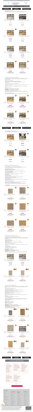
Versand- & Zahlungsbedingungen (6, 396)
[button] (5, 20)
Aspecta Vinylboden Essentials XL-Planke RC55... (10, 68)
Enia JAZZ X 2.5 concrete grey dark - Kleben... (22, 157)
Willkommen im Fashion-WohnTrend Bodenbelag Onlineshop (11, 0)
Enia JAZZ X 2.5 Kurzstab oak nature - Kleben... (10, 157)
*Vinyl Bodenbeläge (8, 6)
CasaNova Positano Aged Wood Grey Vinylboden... (22, 260)
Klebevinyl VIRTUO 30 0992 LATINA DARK (22, 20)
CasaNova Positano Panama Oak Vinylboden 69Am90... (10, 260)
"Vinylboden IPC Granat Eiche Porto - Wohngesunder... (22, 227)
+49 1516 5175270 (13, 11)
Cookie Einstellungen (6, 405)
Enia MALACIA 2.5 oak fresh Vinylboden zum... (10, 36)
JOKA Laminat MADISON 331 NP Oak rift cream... (22, 276)
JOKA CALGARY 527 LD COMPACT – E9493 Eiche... (22, 316)
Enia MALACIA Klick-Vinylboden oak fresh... (22, 36)
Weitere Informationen (28, 410)
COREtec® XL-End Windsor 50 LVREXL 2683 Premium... (22, 103)
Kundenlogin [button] (23, 0)
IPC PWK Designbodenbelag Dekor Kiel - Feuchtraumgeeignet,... (22, 211)
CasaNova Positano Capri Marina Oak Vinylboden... (23, 52)
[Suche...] (8, 3)
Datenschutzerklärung (16, 409)
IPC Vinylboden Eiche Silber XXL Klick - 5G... (10, 195)
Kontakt (21, 6)
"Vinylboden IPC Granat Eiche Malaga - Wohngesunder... (10, 227)
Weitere (13, 6)
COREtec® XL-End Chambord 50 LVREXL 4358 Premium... (10, 103)
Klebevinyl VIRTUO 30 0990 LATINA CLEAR (10, 20)
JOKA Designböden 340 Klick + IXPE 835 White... (10, 332)
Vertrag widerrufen (26, 6)
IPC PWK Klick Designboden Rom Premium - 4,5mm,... (10, 211)
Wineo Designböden (13, 402)
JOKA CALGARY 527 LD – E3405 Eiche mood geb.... (22, 348)
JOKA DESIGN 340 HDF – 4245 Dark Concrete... (10, 316)
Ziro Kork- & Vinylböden (13, 405)
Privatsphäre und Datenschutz (6, 403)
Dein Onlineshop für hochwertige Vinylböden (6, 399)
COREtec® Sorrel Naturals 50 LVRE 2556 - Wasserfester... (23, 119)
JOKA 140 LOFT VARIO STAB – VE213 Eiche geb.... (10, 348)
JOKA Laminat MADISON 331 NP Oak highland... (10, 276)
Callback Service (5, 404)
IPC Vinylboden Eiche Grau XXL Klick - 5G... (22, 195)
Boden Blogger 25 (26, 401)
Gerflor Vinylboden (13, 399)
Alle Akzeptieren (28, 407)
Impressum (5, 392)
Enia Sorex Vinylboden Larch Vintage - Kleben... (10, 141)
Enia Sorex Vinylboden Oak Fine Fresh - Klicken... (22, 141)
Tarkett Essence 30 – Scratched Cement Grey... (22, 332)
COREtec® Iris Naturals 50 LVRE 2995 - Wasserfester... (10, 119)
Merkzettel (27, 0)
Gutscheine (5, 393)
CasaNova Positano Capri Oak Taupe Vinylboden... (10, 52)
